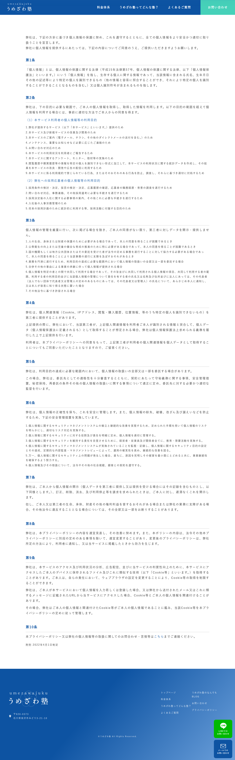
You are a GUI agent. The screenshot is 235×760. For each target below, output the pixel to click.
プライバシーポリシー (204, 710)
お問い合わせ (199, 703)
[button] (217, 7)
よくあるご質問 (179, 7)
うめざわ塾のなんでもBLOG (204, 694)
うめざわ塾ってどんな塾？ (139, 7)
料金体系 (103, 7)
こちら (159, 636)
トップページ (168, 692)
